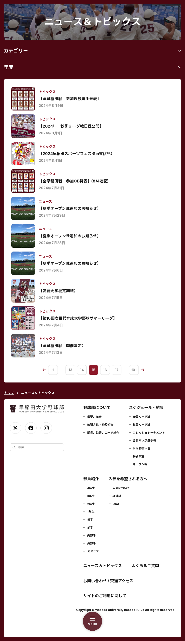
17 (117, 370)
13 (70, 370)
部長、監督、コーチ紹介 (103, 432)
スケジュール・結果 (146, 407)
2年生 (91, 504)
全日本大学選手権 (144, 440)
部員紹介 (91, 478)
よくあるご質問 (145, 565)
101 (134, 370)
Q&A (115, 504)
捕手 (90, 527)
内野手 (91, 535)
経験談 (116, 496)
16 (105, 370)
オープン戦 (140, 464)
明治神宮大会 (141, 448)
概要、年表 (94, 417)
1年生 (90, 511)
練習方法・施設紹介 (100, 425)
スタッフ (93, 551)
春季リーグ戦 (141, 417)
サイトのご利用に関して (104, 595)
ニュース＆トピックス (102, 565)
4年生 (91, 488)
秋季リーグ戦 (141, 425)
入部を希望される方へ (128, 478)
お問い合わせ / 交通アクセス (108, 580)
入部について (121, 488)
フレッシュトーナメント (149, 432)
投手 (90, 519)
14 (82, 370)
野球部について (97, 407)
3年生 (91, 496)
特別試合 (138, 456)
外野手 (91, 543)
